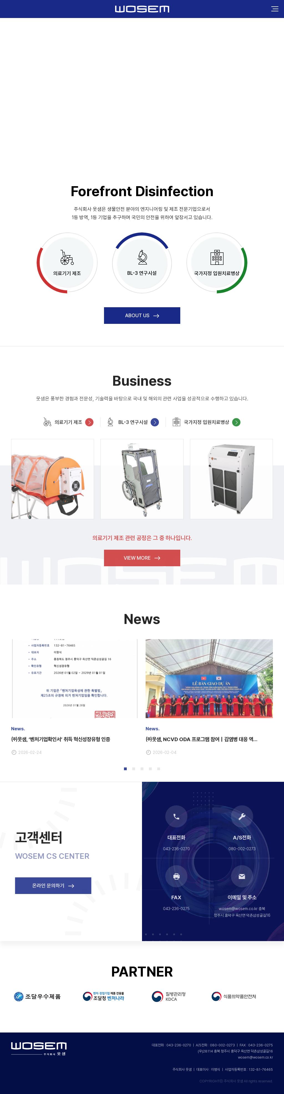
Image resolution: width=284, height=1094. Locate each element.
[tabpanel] (74, 711)
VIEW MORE (142, 573)
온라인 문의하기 (68, 885)
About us (142, 315)
